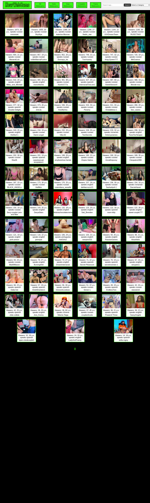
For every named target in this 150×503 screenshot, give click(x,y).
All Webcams (40, 5)
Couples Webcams (82, 5)
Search (127, 5)
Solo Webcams (54, 5)
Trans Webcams (95, 5)
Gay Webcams (68, 5)
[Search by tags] (112, 5)
